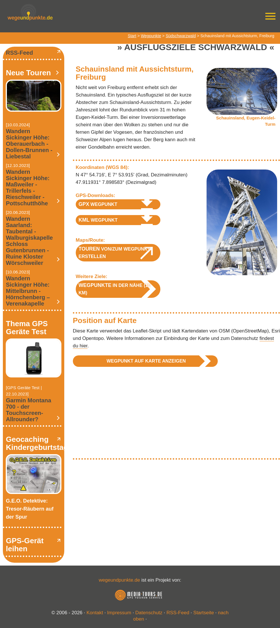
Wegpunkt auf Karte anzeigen (146, 361)
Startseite (203, 612)
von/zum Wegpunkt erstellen (114, 252)
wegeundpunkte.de (119, 580)
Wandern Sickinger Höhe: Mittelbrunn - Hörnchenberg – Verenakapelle (28, 291)
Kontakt (95, 612)
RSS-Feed (19, 53)
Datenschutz (149, 612)
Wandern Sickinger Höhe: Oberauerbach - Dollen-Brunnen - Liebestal (29, 144)
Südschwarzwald (181, 36)
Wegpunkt (98, 204)
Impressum (119, 612)
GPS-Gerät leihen (25, 545)
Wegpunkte (151, 36)
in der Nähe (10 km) (114, 288)
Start (132, 36)
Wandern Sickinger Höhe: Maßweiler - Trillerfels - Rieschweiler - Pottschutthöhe (27, 187)
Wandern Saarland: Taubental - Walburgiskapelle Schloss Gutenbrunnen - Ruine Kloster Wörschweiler (29, 241)
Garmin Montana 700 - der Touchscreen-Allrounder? (28, 409)
